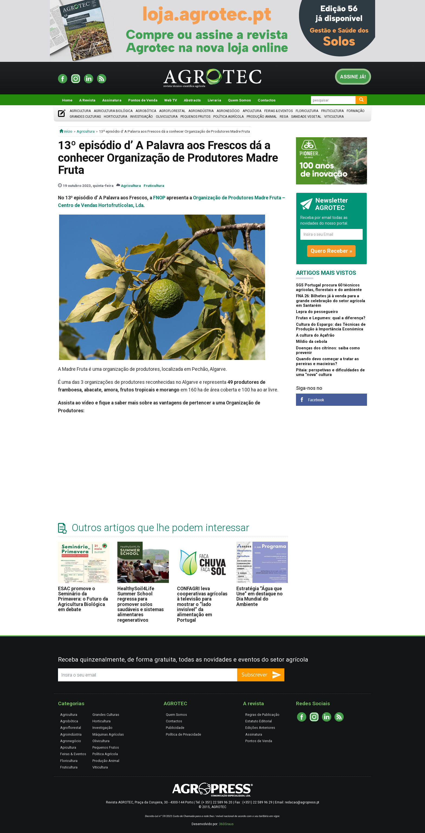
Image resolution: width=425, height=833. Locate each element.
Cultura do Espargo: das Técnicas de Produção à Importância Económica (331, 326)
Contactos (267, 100)
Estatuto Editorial (258, 721)
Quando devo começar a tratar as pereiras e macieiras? (327, 361)
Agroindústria (201, 111)
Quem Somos (239, 100)
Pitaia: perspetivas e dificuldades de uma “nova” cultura (330, 372)
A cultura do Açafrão (315, 335)
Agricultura (80, 111)
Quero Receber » (331, 251)
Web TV (170, 100)
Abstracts (192, 100)
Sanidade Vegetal (306, 117)
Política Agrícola (228, 117)
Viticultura (334, 117)
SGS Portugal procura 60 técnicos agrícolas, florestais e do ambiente (329, 287)
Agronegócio (228, 111)
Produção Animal (262, 117)
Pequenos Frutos (195, 117)
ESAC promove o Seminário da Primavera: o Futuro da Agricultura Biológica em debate (83, 599)
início (65, 131)
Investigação (141, 117)
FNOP (159, 197)
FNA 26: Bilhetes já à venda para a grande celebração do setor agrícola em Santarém (330, 301)
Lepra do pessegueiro (317, 311)
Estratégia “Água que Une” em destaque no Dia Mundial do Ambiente (259, 596)
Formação (356, 111)
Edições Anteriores (260, 728)
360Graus (226, 824)
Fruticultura (332, 111)
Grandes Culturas (85, 117)
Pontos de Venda (142, 100)
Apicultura (252, 111)
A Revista (87, 100)
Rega (284, 117)
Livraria (214, 100)
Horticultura (115, 117)
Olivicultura (167, 117)
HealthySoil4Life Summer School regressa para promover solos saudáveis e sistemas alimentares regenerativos (140, 604)
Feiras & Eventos (278, 111)
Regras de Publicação (262, 715)
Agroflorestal (172, 111)
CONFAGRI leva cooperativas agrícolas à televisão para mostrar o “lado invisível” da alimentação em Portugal (202, 604)
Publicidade (175, 728)
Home (67, 100)
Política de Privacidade (183, 734)
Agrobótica (146, 111)
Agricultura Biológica (113, 111)
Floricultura (307, 111)
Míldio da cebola (311, 341)
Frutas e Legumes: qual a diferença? (330, 318)
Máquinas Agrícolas (108, 734)
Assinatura (111, 100)
